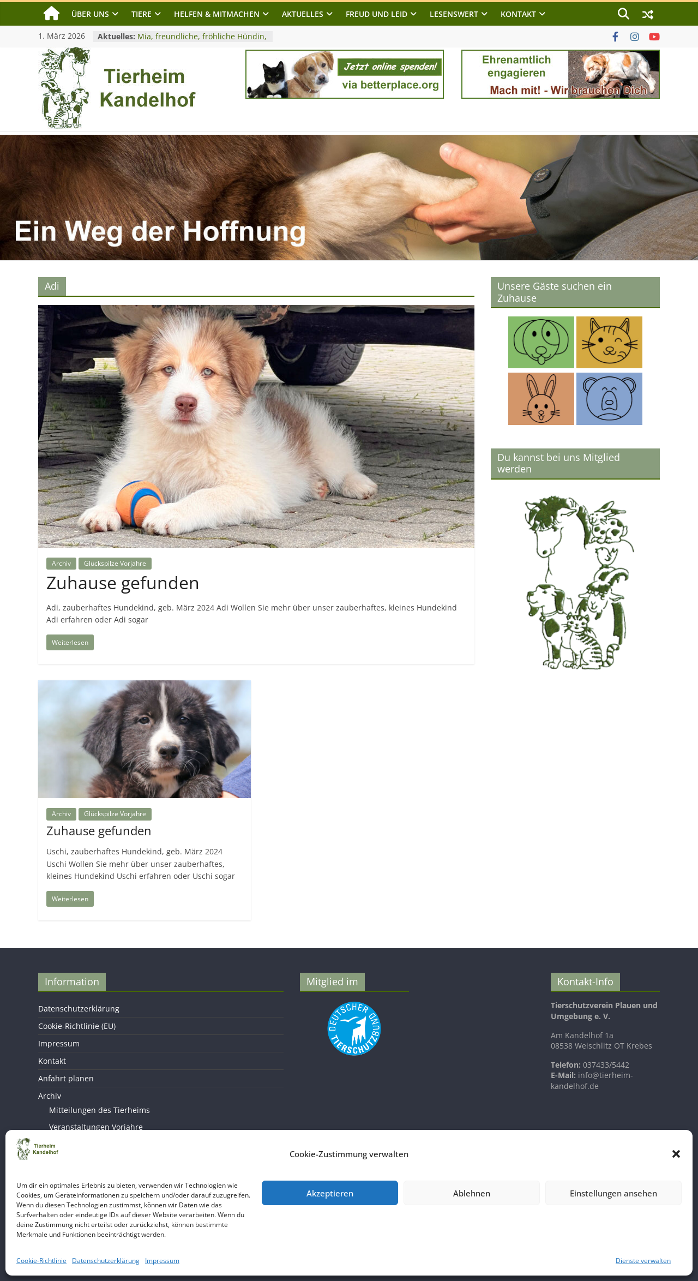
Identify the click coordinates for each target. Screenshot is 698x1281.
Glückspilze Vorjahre (115, 563)
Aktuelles (302, 14)
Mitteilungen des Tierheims (99, 1110)
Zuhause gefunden (123, 582)
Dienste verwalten (643, 1260)
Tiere (141, 14)
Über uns (90, 14)
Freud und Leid (376, 14)
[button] (676, 1153)
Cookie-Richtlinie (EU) (77, 1026)
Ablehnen (471, 1193)
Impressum (162, 1260)
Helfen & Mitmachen (217, 14)
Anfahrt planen (66, 1078)
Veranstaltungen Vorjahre (96, 1127)
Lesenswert (454, 14)
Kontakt (518, 14)
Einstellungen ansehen (613, 1193)
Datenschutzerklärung (106, 1260)
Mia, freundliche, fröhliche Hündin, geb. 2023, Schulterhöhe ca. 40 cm (202, 41)
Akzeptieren (329, 1193)
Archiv (61, 563)
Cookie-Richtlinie (41, 1260)
